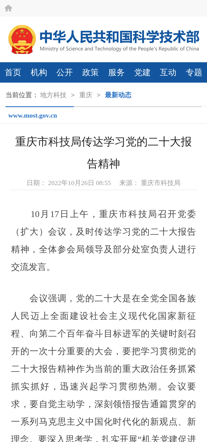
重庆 (85, 95)
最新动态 (118, 95)
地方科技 (53, 95)
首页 (13, 72)
